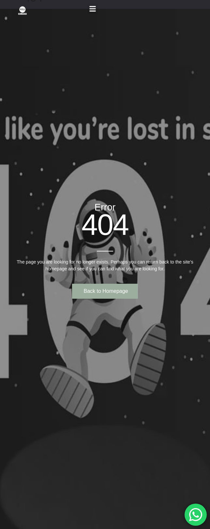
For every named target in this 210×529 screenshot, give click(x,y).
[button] (92, 8)
